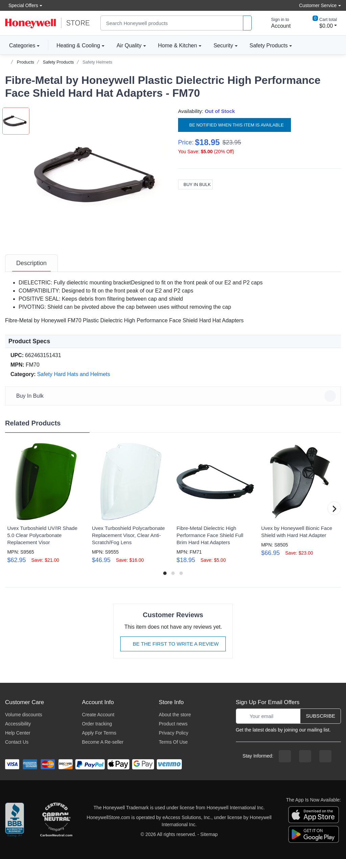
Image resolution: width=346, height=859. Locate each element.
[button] (100, 175)
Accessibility (18, 723)
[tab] (31, 263)
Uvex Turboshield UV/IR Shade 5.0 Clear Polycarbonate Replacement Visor (42, 535)
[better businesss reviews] (14, 821)
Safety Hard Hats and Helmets (73, 374)
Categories (20, 45)
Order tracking (97, 723)
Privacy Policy (173, 733)
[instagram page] (305, 756)
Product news (173, 723)
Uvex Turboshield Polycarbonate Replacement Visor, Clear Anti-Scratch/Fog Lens (128, 535)
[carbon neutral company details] (56, 821)
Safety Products (269, 45)
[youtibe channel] (325, 756)
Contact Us (16, 742)
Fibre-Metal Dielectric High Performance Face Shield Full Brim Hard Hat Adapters (209, 535)
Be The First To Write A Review (173, 644)
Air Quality (129, 45)
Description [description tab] (31, 263)
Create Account (98, 714)
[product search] (247, 23)
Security (223, 45)
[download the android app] (313, 834)
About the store (175, 714)
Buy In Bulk (195, 184)
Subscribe (320, 716)
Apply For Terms (99, 733)
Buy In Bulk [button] (174, 396)
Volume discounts (23, 714)
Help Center (17, 733)
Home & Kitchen (177, 45)
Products (25, 62)
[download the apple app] (313, 814)
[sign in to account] (276, 23)
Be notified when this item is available (234, 124)
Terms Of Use (173, 742)
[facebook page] (285, 756)
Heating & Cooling (78, 45)
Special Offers (21, 5)
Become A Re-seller (103, 742)
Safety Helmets (97, 62)
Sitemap (209, 834)
